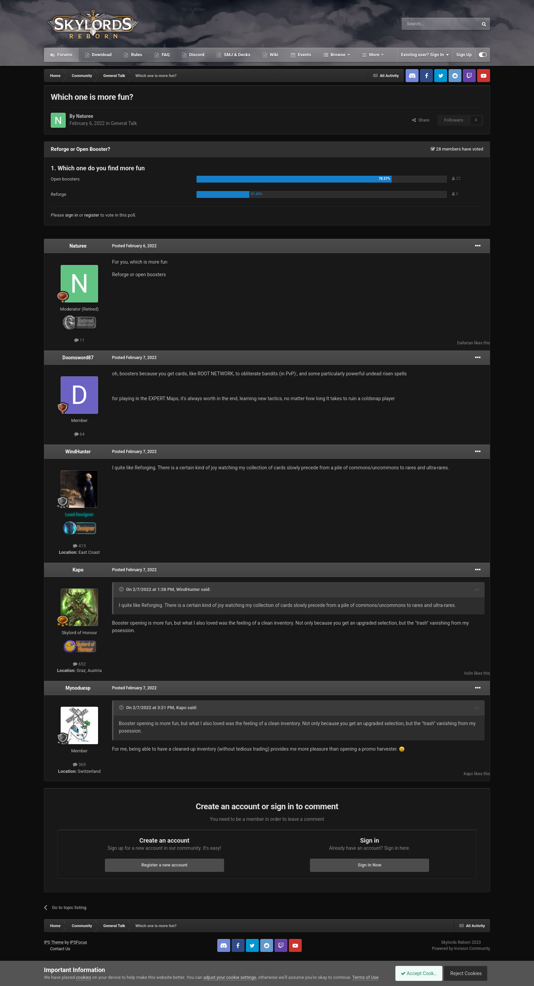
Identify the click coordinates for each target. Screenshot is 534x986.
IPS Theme (54, 942)
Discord (196, 54)
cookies (83, 977)
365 (79, 764)
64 (79, 434)
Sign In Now (369, 864)
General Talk (124, 123)
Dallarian (465, 343)
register (91, 215)
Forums (64, 54)
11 (79, 340)
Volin (468, 673)
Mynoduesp (77, 688)
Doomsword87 (77, 357)
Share (420, 120)
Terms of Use (365, 977)
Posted (134, 246)
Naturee (84, 116)
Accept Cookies (415, 973)
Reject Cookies (466, 973)
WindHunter (78, 451)
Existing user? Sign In (425, 55)
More (374, 54)
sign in (71, 215)
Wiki (273, 54)
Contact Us (60, 948)
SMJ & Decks (236, 54)
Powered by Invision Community (461, 948)
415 (79, 545)
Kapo (78, 570)
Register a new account (164, 864)
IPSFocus (78, 942)
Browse (338, 54)
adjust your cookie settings (229, 977)
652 (79, 664)
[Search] (424, 24)
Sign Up (464, 54)
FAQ (165, 54)
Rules (136, 54)
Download (101, 54)
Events (304, 54)
